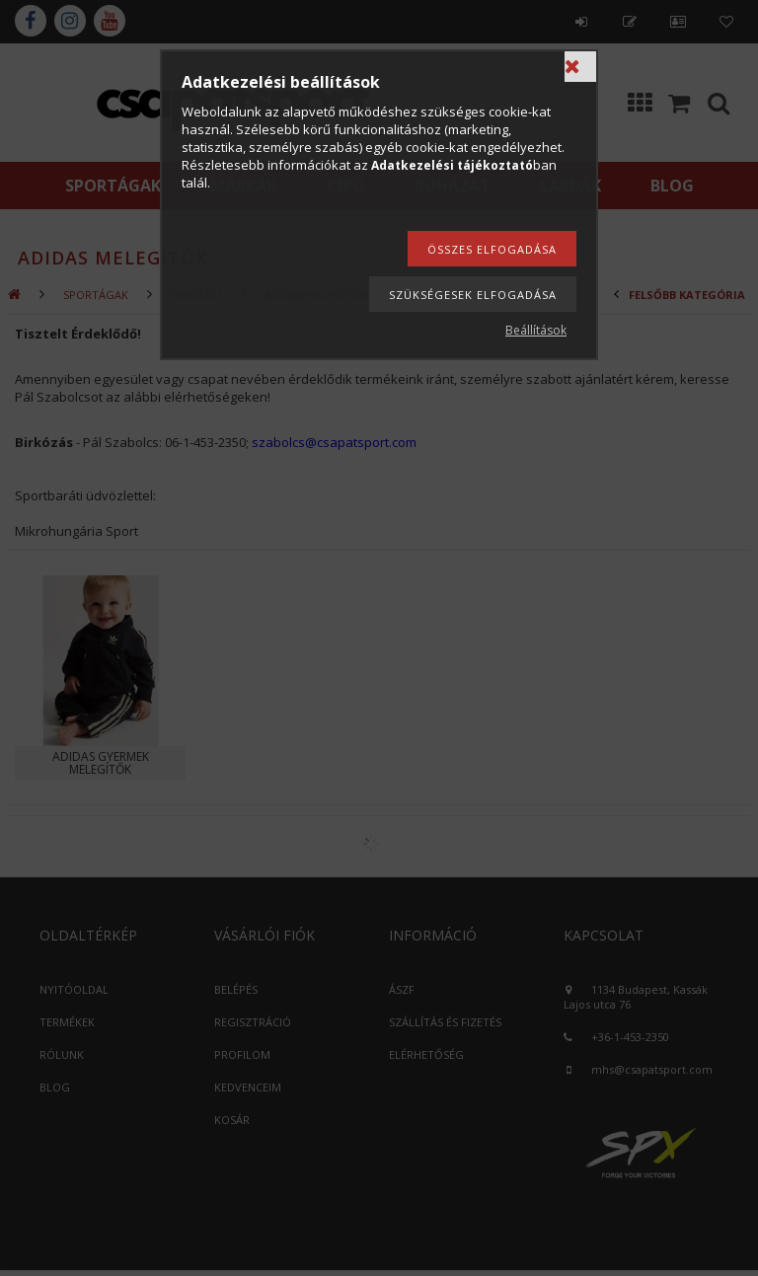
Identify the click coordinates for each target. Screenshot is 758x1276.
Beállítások (536, 330)
